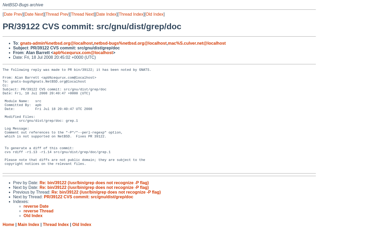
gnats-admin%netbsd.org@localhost (56, 43)
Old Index (154, 14)
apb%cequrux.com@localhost (83, 52)
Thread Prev (57, 14)
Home (8, 245)
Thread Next (82, 14)
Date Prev (13, 14)
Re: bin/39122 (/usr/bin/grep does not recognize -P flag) (94, 203)
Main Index (28, 245)
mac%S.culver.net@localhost (197, 43)
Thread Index (131, 14)
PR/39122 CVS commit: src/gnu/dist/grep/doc (88, 217)
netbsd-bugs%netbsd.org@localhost (130, 43)
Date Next (34, 14)
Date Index (106, 14)
